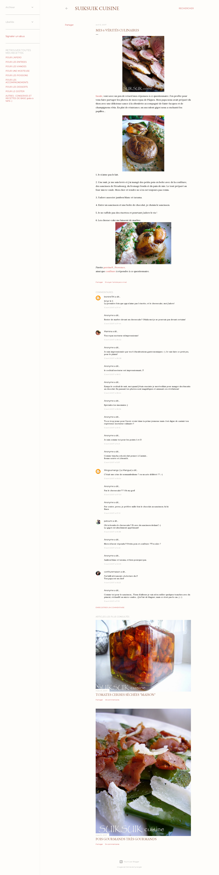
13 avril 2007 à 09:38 (112, 532)
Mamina (108, 331)
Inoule (99, 96)
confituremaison (112, 572)
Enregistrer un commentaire (110, 607)
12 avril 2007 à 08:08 (112, 358)
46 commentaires (112, 700)
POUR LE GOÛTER (15, 91)
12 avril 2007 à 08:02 (112, 340)
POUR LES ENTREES (16, 62)
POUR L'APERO (14, 57)
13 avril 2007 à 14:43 (112, 548)
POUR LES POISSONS (17, 75)
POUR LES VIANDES (16, 66)
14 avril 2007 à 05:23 (112, 582)
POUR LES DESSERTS (17, 87)
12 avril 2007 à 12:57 (112, 462)
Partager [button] (69, 25)
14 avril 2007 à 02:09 (112, 564)
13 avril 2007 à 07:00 (112, 494)
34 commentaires (112, 844)
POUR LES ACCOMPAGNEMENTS (17, 81)
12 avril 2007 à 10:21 (112, 444)
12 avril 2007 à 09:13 (112, 428)
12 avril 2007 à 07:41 (112, 307)
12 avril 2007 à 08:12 (112, 374)
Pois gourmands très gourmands (126, 839)
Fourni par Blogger (129, 861)
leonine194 (109, 296)
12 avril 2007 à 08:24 (112, 393)
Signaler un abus (15, 36)
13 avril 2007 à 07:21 (112, 513)
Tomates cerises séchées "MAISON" (125, 694)
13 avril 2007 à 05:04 (112, 478)
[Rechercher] (186, 8)
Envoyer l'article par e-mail (116, 282)
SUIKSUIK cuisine (97, 8)
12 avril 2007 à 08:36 (112, 409)
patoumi (108, 521)
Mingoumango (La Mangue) (118, 470)
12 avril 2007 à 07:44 (112, 323)
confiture (110, 271)
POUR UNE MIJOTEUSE (18, 71)
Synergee (138, 867)
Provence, (120, 267)
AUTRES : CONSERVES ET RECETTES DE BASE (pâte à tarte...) (19, 98)
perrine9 (108, 267)
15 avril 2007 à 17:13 (112, 601)
